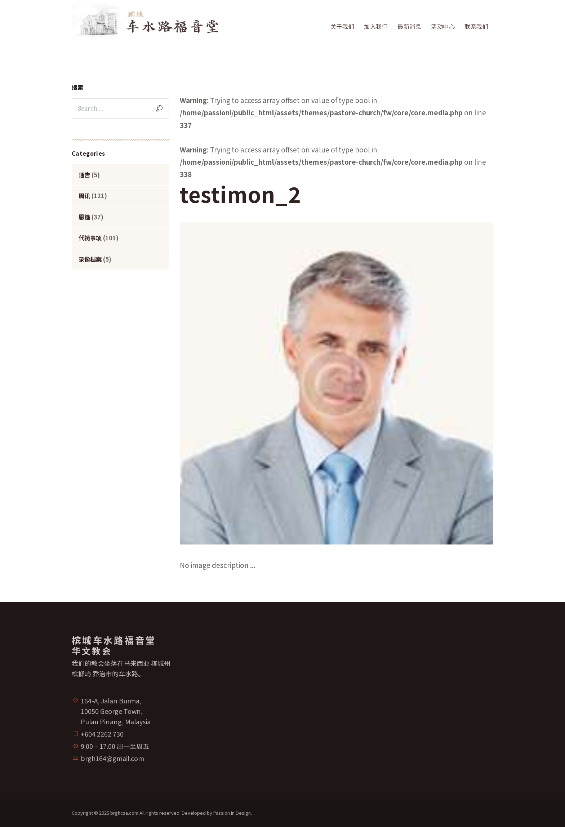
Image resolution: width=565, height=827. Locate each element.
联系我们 (476, 26)
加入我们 (376, 26)
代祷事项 (90, 238)
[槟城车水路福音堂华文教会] (390, 701)
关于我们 (342, 26)
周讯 (84, 195)
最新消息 (409, 26)
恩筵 (84, 217)
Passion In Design (232, 812)
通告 (84, 174)
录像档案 (90, 259)
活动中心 (443, 26)
